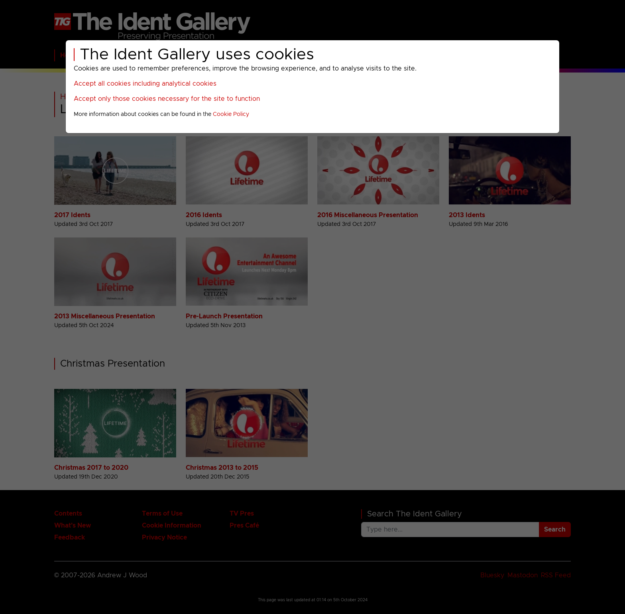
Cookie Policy (231, 114)
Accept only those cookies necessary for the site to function (167, 99)
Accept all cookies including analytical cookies (145, 83)
